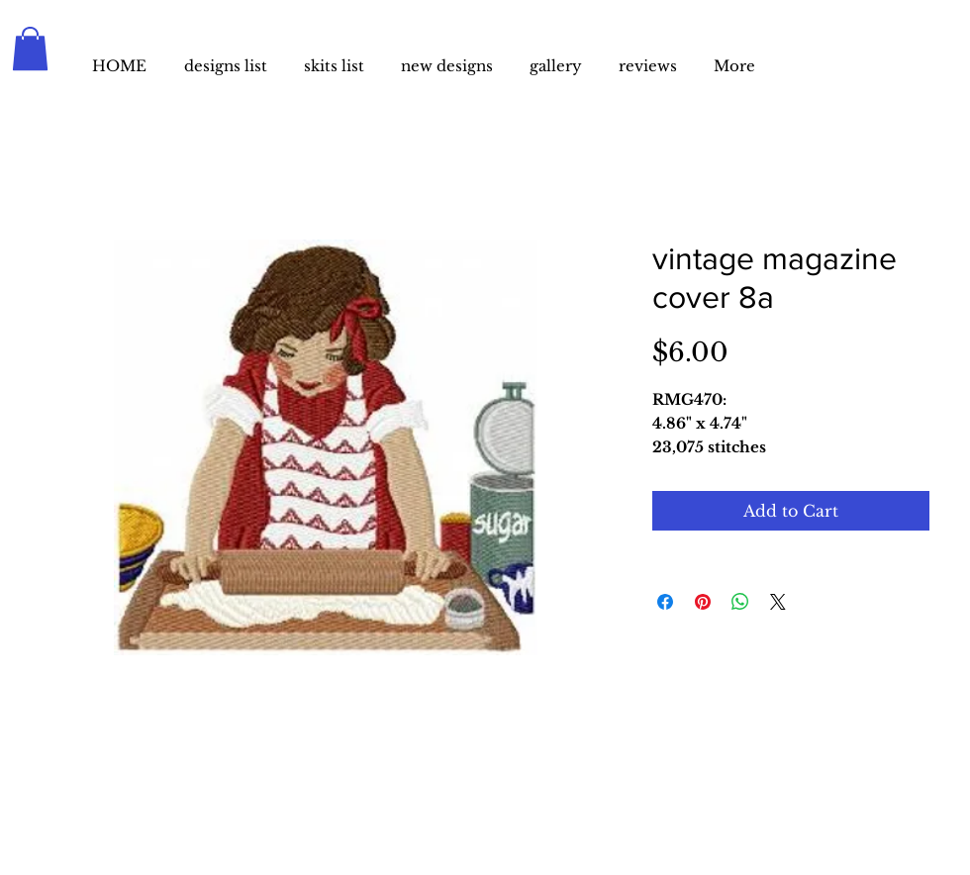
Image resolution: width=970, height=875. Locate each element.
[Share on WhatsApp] (740, 602)
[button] (30, 48)
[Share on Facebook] (665, 602)
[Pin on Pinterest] (703, 602)
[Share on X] (778, 602)
